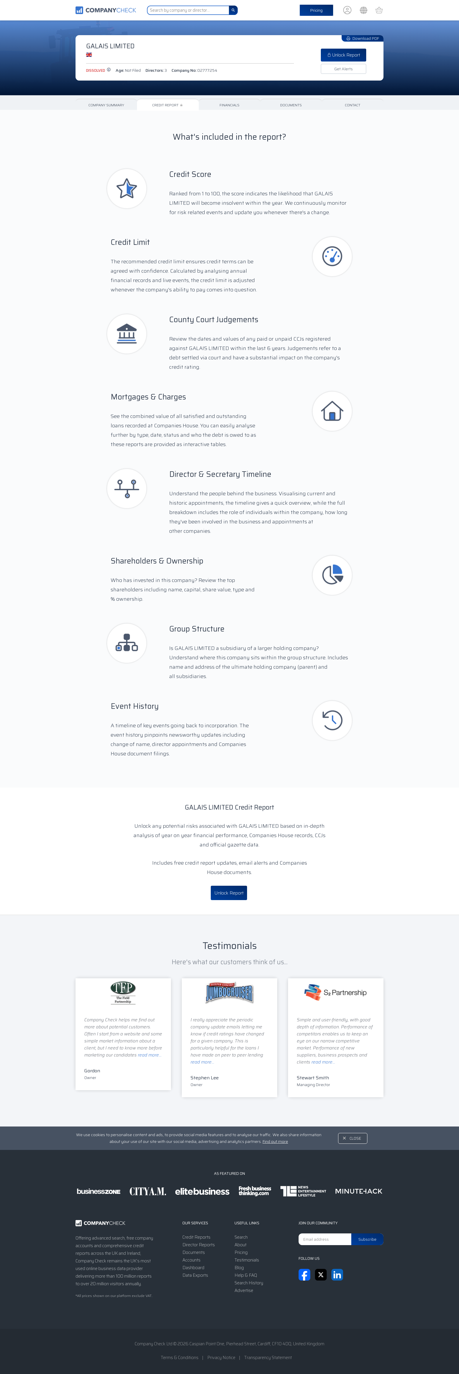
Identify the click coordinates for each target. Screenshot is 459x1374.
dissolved (98, 70)
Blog (239, 1267)
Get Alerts (343, 69)
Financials (229, 105)
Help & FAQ (245, 1275)
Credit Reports (196, 1237)
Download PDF (362, 38)
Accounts (191, 1260)
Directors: (156, 70)
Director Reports (198, 1244)
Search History (248, 1282)
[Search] (233, 10)
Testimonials (246, 1260)
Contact (352, 105)
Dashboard (193, 1267)
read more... (150, 1055)
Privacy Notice (221, 1357)
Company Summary (106, 105)
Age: (128, 70)
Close (355, 1138)
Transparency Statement (268, 1357)
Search (241, 1237)
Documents (291, 105)
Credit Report (168, 105)
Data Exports (195, 1275)
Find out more (275, 1141)
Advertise (243, 1290)
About (240, 1244)
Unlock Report (343, 55)
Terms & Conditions (179, 1357)
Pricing (316, 10)
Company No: (194, 70)
